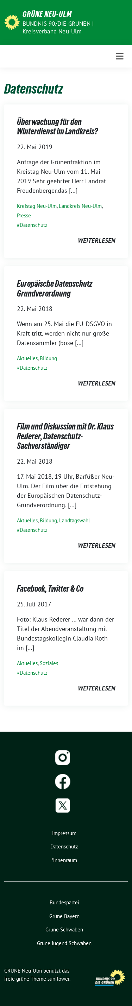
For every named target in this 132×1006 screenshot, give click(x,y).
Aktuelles (27, 358)
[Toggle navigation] (120, 56)
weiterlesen (96, 240)
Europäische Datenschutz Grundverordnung (54, 288)
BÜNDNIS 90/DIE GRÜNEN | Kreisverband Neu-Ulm (58, 27)
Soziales (49, 663)
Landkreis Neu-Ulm (80, 206)
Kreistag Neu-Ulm (37, 206)
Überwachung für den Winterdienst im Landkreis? (57, 126)
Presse (24, 215)
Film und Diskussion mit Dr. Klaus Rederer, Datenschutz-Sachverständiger (65, 436)
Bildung (48, 358)
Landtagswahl (74, 520)
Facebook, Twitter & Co (50, 588)
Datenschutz (34, 225)
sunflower (58, 978)
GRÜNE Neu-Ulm (47, 14)
